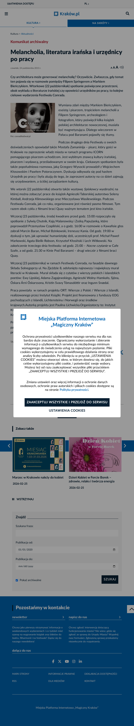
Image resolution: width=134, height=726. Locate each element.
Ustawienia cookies (67, 410)
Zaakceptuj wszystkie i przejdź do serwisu (67, 402)
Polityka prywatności (74, 390)
